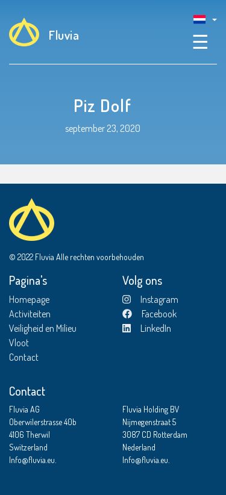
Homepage (29, 299)
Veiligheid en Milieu (43, 328)
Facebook (149, 314)
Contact (24, 357)
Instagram (150, 299)
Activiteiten (30, 314)
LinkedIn (146, 328)
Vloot (19, 343)
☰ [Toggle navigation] (200, 41)
